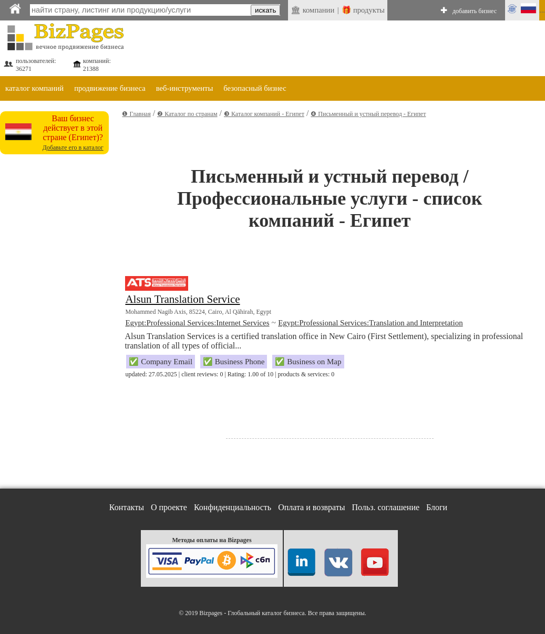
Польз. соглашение (386, 507)
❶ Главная (136, 114)
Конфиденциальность (232, 507)
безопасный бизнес (254, 88)
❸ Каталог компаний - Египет (264, 114)
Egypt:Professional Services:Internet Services (197, 323)
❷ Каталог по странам (187, 114)
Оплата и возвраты (311, 507)
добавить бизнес (475, 11)
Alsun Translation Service (182, 299)
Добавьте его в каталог (73, 147)
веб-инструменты (184, 88)
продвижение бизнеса (110, 88)
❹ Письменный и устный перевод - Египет (368, 114)
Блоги (436, 507)
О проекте (169, 507)
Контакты (126, 507)
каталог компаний (34, 88)
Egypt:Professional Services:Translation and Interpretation (370, 323)
